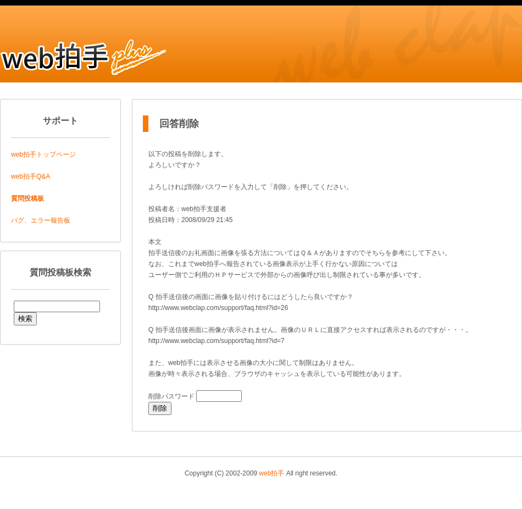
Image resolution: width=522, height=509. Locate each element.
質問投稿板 (27, 198)
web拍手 (271, 473)
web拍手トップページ (43, 154)
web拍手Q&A (30, 176)
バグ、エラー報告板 (40, 220)
